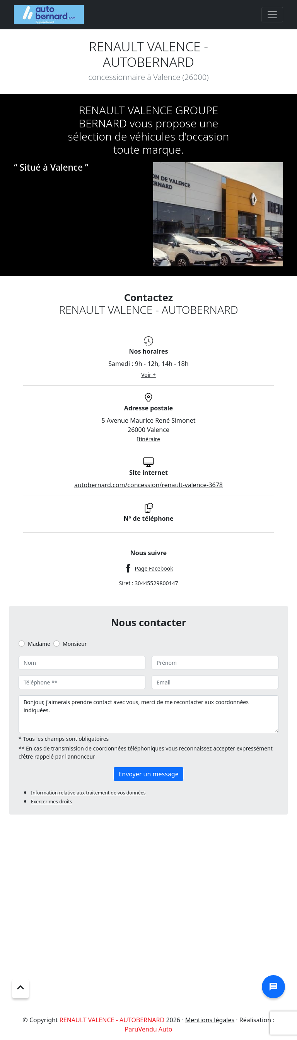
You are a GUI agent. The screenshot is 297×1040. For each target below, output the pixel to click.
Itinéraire (148, 439)
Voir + (148, 374)
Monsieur (75, 643)
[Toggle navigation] (272, 14)
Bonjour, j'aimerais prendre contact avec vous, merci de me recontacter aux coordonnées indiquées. (148, 714)
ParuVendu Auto (148, 1029)
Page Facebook (154, 568)
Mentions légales (210, 1020)
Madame (39, 643)
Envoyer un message (148, 774)
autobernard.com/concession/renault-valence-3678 (148, 485)
